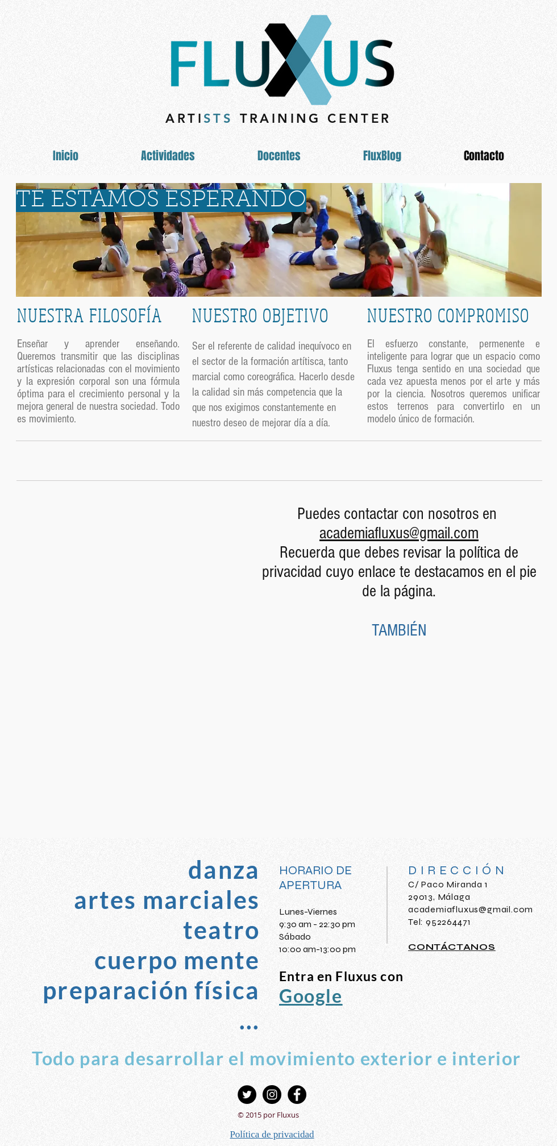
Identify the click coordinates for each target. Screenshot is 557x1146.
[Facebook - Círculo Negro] (297, 1094)
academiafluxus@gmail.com (470, 909)
